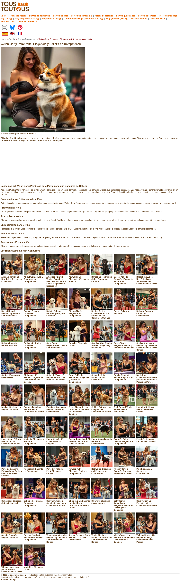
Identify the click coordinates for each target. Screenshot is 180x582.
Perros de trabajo (168, 15)
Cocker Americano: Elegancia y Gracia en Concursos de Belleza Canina (147, 345)
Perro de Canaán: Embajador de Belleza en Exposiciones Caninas (11, 471)
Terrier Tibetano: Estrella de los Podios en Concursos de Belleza (101, 537)
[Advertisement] (90, 163)
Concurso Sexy (157, 18)
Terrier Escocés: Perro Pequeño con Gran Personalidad (79, 536)
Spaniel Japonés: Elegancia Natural (11, 535)
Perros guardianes (125, 15)
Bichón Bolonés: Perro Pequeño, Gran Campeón (57, 312)
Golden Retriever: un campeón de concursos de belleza (101, 408)
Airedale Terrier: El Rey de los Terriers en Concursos (11, 278)
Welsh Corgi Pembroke (14, 138)
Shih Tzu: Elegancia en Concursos (101, 501)
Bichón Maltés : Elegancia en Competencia (79, 312)
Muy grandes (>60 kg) (117, 18)
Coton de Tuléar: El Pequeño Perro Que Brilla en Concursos (57, 376)
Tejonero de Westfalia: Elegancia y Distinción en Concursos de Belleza (57, 537)
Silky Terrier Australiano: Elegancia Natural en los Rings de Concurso (124, 504)
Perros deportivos (104, 15)
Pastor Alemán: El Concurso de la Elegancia (57, 440)
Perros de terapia (147, 15)
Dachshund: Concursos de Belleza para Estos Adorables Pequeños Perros (147, 377)
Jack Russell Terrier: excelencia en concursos (124, 408)
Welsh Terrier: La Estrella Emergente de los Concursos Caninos (124, 537)
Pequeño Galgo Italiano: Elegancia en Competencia (124, 440)
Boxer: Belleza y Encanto (124, 311)
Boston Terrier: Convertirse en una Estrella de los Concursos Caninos (101, 313)
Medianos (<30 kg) (73, 18)
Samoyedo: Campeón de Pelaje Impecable (11, 501)
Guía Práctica (7, 21)
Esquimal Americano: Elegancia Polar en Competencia (57, 408)
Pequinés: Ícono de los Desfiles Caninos (147, 439)
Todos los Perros (17, 15)
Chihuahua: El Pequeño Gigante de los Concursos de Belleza (34, 377)
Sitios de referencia (27, 21)
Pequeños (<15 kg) (51, 18)
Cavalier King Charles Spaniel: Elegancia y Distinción (101, 344)
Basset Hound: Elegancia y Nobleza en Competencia (11, 312)
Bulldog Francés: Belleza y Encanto (11, 343)
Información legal (9, 579)
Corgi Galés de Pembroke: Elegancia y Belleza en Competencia (79, 377)
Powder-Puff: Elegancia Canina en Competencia (79, 470)
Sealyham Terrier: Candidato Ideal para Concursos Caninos (57, 502)
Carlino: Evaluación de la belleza (11, 375)
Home (3, 39)
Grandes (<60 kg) (94, 18)
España (11, 39)
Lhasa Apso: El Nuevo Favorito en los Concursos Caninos (11, 440)
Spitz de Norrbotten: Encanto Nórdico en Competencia (34, 536)
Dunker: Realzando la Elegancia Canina (11, 407)
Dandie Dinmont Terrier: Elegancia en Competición (124, 376)
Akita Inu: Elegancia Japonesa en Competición (34, 278)
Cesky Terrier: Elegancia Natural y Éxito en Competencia (124, 344)
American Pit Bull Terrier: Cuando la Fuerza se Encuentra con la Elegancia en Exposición (57, 280)
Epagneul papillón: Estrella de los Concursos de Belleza (34, 408)
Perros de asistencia (39, 15)
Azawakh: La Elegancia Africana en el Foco (79, 278)
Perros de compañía (81, 15)
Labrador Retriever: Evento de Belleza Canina (147, 408)
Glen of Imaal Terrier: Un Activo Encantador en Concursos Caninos (79, 409)
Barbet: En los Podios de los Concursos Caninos (101, 278)
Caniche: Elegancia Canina (79, 343)
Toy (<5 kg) (6, 18)
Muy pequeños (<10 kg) (27, 18)
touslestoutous (27, 133)
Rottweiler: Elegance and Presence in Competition (101, 470)
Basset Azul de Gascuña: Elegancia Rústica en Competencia (124, 279)
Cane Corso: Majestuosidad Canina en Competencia (57, 344)
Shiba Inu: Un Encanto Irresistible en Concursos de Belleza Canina (79, 503)
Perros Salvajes (139, 18)
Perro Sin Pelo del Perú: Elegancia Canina (57, 470)
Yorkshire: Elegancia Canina (34, 567)
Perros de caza (60, 15)
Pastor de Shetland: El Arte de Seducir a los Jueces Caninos (79, 440)
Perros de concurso (27, 39)
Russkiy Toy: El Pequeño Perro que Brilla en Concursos (124, 470)
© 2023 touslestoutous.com (13, 575)
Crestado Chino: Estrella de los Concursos (101, 376)
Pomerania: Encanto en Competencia (34, 469)
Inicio (4, 15)
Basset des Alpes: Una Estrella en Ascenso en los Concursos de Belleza (147, 279)
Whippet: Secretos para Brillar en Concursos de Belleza (11, 568)
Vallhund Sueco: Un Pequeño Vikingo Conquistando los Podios (147, 537)
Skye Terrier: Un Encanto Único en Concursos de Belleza (147, 502)
